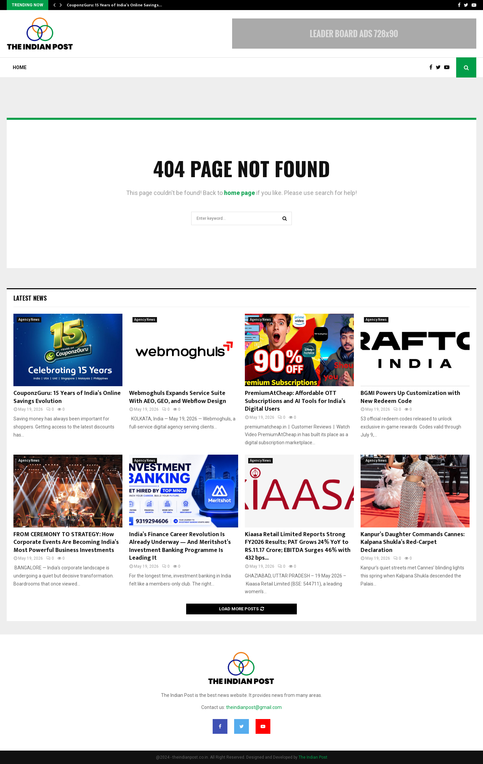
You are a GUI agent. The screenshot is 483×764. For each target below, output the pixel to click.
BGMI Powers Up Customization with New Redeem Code (410, 397)
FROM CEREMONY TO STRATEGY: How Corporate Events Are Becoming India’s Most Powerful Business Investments (66, 542)
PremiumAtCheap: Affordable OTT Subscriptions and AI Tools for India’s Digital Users (295, 401)
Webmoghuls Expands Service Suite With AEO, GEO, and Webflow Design (177, 397)
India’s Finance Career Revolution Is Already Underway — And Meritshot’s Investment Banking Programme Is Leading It (180, 546)
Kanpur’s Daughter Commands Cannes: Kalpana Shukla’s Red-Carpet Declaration (413, 542)
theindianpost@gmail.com (254, 707)
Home (19, 67)
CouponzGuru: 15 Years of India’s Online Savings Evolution (67, 397)
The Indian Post (313, 757)
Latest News (30, 298)
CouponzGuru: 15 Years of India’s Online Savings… (114, 5)
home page (239, 192)
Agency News (29, 319)
